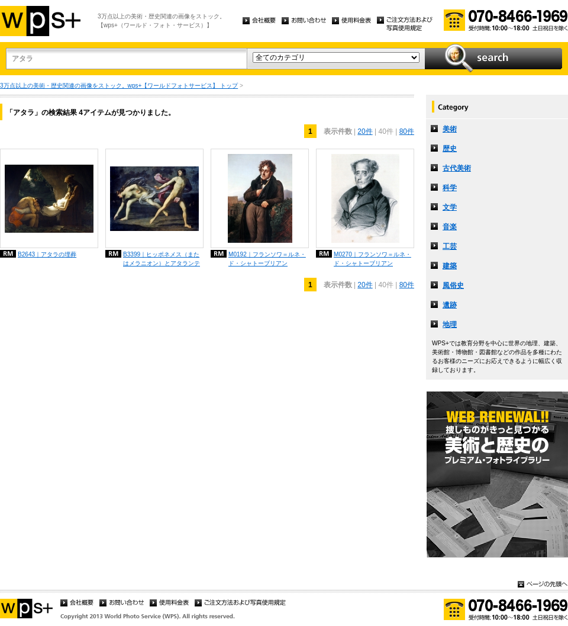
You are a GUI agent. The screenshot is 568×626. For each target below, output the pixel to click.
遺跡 (450, 305)
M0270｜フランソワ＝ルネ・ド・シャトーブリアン (372, 259)
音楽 (450, 227)
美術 (450, 129)
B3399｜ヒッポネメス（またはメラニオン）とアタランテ (161, 259)
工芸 (450, 246)
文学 (450, 207)
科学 (450, 188)
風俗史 (453, 285)
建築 (450, 266)
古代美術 (457, 168)
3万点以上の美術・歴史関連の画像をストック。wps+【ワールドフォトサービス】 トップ (119, 85)
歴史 (450, 149)
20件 (364, 131)
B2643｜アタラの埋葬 (47, 254)
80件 (406, 131)
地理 (450, 324)
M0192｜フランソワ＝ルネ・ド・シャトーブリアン (267, 259)
